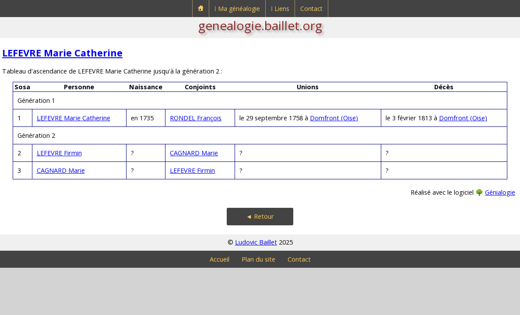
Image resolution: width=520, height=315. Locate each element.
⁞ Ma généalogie (237, 8)
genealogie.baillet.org (260, 25)
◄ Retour (260, 216)
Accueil (219, 259)
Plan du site (258, 259)
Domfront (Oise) (334, 118)
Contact (311, 8)
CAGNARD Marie (194, 153)
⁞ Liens (280, 8)
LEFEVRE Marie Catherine (62, 52)
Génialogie (500, 192)
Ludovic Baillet (256, 242)
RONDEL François (195, 118)
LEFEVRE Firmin (59, 153)
